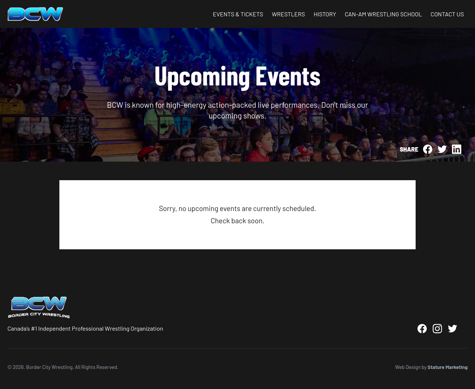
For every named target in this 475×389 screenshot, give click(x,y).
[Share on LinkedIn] (456, 149)
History (325, 13)
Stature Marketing (448, 367)
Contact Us (447, 13)
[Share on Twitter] (442, 149)
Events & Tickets (238, 13)
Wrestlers (288, 13)
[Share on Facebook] (427, 149)
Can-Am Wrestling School (383, 13)
